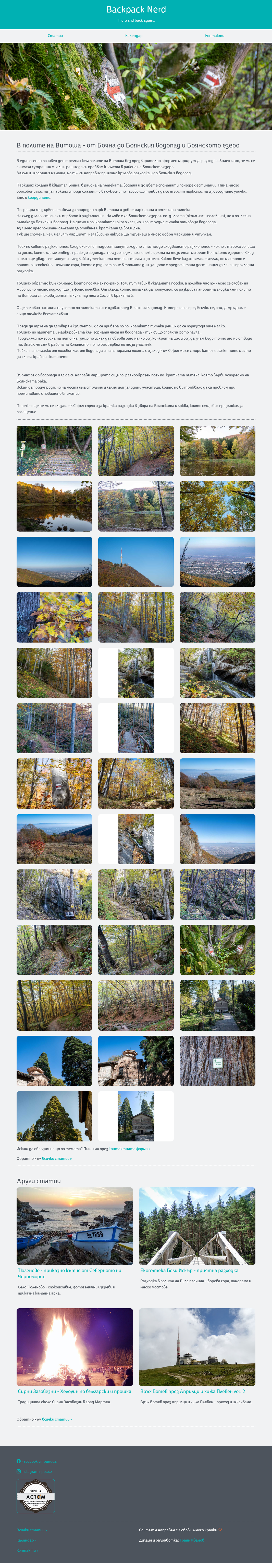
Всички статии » (32, 1530)
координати (39, 197)
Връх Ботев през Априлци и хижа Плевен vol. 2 (192, 1391)
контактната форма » (129, 1149)
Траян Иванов (192, 1540)
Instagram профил (34, 1471)
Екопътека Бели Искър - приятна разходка (189, 1270)
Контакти (214, 35)
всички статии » (57, 1158)
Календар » (26, 1540)
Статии (55, 35)
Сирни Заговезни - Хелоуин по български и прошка (74, 1391)
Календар (134, 35)
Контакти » (27, 1550)
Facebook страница (37, 1461)
